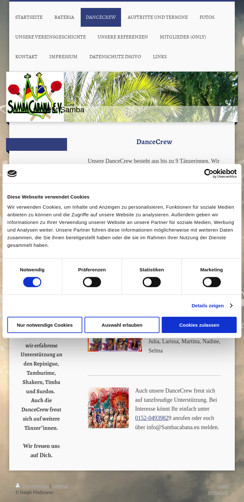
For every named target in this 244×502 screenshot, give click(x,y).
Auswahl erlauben (122, 324)
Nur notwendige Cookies (45, 324)
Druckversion (33, 486)
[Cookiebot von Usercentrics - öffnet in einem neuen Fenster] (209, 173)
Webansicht (218, 492)
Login (223, 486)
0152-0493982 (151, 418)
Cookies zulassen (199, 324)
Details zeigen (208, 305)
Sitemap (60, 486)
